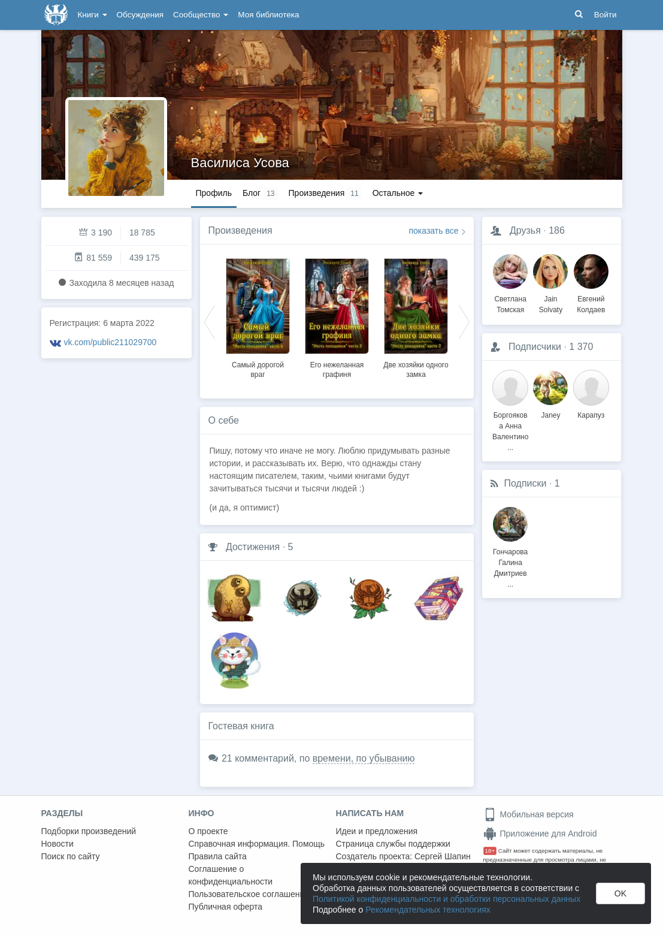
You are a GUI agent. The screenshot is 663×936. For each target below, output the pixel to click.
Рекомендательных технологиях (428, 909)
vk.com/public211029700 (109, 342)
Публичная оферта (226, 906)
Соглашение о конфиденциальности (231, 875)
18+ (490, 850)
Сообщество (200, 14)
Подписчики (534, 347)
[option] (258, 316)
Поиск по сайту (70, 856)
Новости (57, 844)
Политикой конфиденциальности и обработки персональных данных (446, 899)
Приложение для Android (540, 833)
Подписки (525, 483)
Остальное (398, 193)
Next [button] (464, 321)
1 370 (581, 347)
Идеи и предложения (377, 831)
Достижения (253, 547)
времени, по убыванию (364, 758)
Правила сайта (218, 856)
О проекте (208, 831)
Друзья (525, 230)
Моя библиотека (268, 14)
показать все (434, 230)
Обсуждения (140, 14)
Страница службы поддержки (393, 844)
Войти (605, 14)
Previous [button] (210, 321)
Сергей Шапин (442, 856)
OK (620, 893)
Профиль (214, 193)
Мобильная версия (528, 814)
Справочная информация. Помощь (257, 844)
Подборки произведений (89, 831)
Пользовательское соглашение (249, 894)
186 (557, 230)
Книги (92, 14)
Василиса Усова (240, 162)
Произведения (240, 230)
